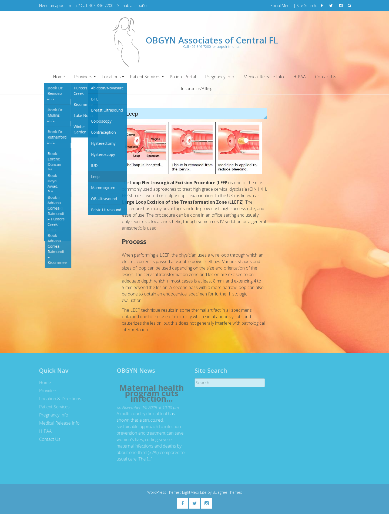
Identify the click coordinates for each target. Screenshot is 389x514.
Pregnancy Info (219, 77)
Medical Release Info (263, 77)
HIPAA (299, 77)
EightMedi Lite (194, 492)
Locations (111, 77)
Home (59, 77)
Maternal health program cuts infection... (150, 393)
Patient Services (145, 77)
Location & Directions (59, 399)
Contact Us (325, 77)
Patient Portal (183, 77)
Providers (83, 77)
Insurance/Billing (196, 89)
